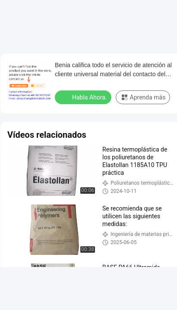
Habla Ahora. (84, 97)
